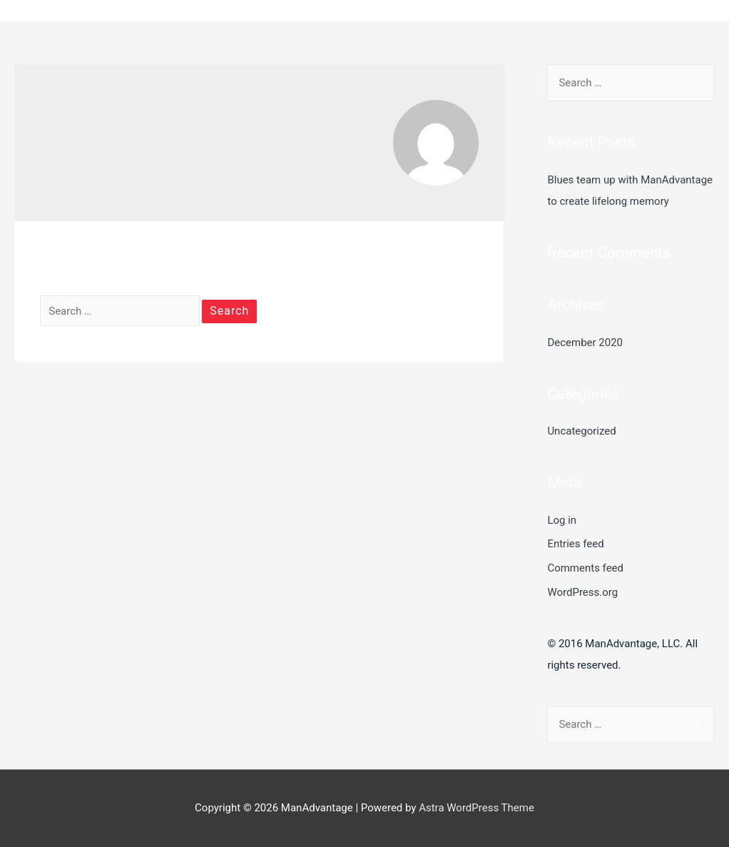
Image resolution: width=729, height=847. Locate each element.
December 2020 (585, 342)
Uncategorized (581, 431)
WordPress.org (582, 592)
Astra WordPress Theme (476, 807)
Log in (561, 520)
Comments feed (585, 568)
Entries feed (575, 543)
